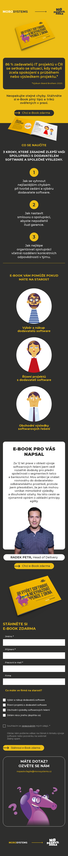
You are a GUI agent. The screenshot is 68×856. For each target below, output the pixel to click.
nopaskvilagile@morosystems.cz (34, 771)
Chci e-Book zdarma (36, 112)
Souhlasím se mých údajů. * (28, 726)
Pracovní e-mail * (14, 662)
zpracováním (28, 726)
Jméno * (9, 636)
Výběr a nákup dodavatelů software (26, 700)
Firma (8, 675)
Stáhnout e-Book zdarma (25, 747)
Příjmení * (10, 649)
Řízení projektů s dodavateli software (27, 705)
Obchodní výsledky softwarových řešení (28, 710)
